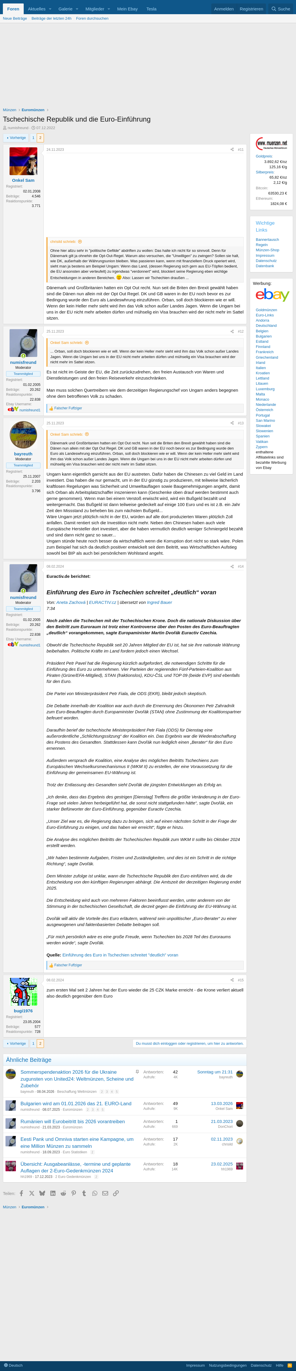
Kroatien (263, 373)
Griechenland (267, 357)
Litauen (262, 383)
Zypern (261, 447)
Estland (262, 341)
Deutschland (266, 325)
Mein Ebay (127, 8)
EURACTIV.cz (102, 602)
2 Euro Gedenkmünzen (73, 1177)
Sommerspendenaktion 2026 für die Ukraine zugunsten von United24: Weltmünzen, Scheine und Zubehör (77, 1079)
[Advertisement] (148, 66)
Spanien (263, 436)
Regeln (262, 245)
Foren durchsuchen (92, 18)
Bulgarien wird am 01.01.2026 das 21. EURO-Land (76, 1103)
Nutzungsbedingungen (228, 1365)
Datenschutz (266, 261)
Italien (261, 368)
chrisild (227, 1144)
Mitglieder (95, 8)
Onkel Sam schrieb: (66, 342)
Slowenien (264, 431)
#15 (241, 980)
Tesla (151, 8)
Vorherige (18, 137)
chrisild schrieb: (63, 241)
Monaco (262, 399)
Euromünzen (72, 1110)
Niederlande (266, 404)
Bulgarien (264, 336)
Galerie (65, 8)
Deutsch (13, 1365)
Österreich (264, 410)
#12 (241, 331)
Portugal (263, 415)
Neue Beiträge (15, 18)
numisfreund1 (29, 410)
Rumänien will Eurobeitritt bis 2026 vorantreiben (73, 1121)
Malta (260, 394)
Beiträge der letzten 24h (51, 18)
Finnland (263, 346)
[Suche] (280, 8)
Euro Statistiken (75, 1152)
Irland (260, 362)
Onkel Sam (224, 1109)
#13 (241, 423)
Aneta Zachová (71, 602)
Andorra (262, 320)
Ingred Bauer (159, 602)
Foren (13, 8)
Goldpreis (264, 156)
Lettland (262, 378)
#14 (241, 566)
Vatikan (262, 441)
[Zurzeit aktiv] (23, 356)
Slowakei (263, 426)
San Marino (265, 420)
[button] (50, 8)
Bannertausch (267, 239)
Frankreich (264, 352)
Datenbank (265, 266)
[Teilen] (232, 149)
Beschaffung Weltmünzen (77, 1092)
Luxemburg (265, 389)
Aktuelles (37, 8)
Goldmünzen (266, 310)
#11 (241, 150)
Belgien (262, 331)
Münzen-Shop (267, 250)
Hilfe (280, 1365)
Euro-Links (265, 315)
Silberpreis (264, 172)
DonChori (225, 1127)
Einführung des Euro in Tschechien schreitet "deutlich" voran (120, 954)
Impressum (265, 255)
